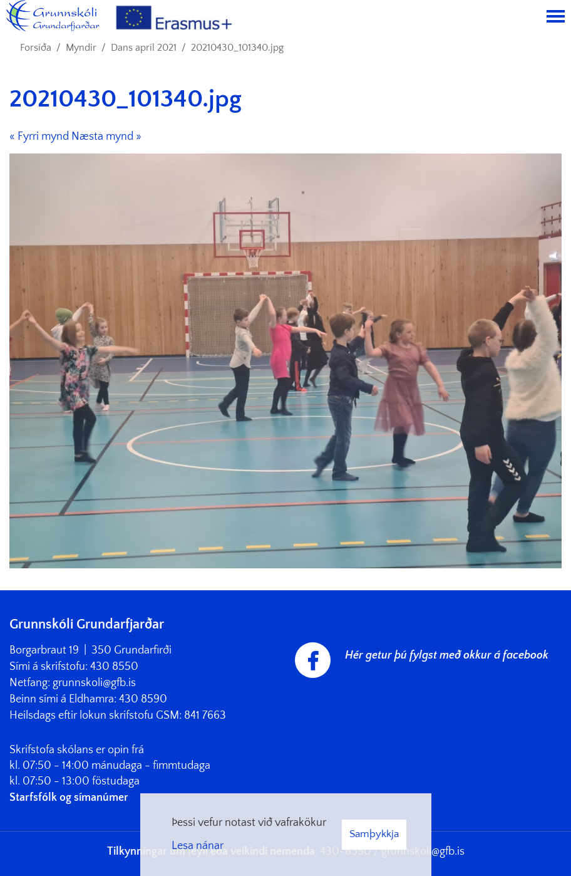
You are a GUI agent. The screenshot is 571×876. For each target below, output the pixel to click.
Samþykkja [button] (374, 834)
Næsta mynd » (106, 136)
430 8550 (114, 666)
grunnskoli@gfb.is (94, 683)
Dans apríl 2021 (144, 47)
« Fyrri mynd (39, 136)
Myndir (81, 47)
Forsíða (35, 47)
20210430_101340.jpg (237, 47)
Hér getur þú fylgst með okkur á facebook (446, 655)
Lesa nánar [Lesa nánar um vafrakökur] (198, 846)
